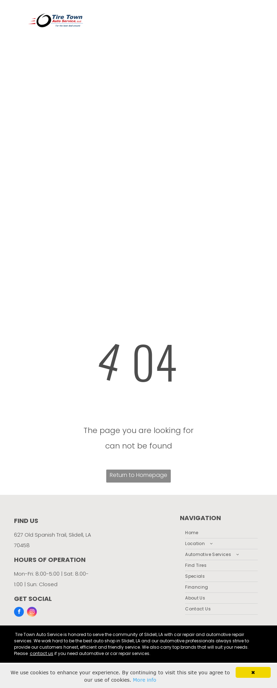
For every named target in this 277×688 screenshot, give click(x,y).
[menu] (261, 136)
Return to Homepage (138, 475)
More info (144, 680)
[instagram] (32, 612)
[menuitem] (221, 533)
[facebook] (19, 612)
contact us (41, 653)
